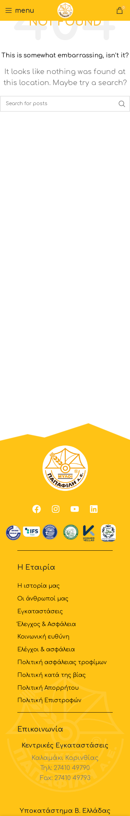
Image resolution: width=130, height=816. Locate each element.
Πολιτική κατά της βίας (51, 675)
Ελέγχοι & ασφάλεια (46, 650)
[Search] (65, 104)
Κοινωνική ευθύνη (43, 637)
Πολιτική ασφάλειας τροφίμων (62, 662)
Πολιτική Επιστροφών (49, 700)
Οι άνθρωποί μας (42, 599)
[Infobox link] (65, 762)
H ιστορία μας (38, 586)
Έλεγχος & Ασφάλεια (46, 624)
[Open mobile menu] (20, 10)
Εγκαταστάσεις (40, 611)
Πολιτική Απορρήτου (48, 688)
